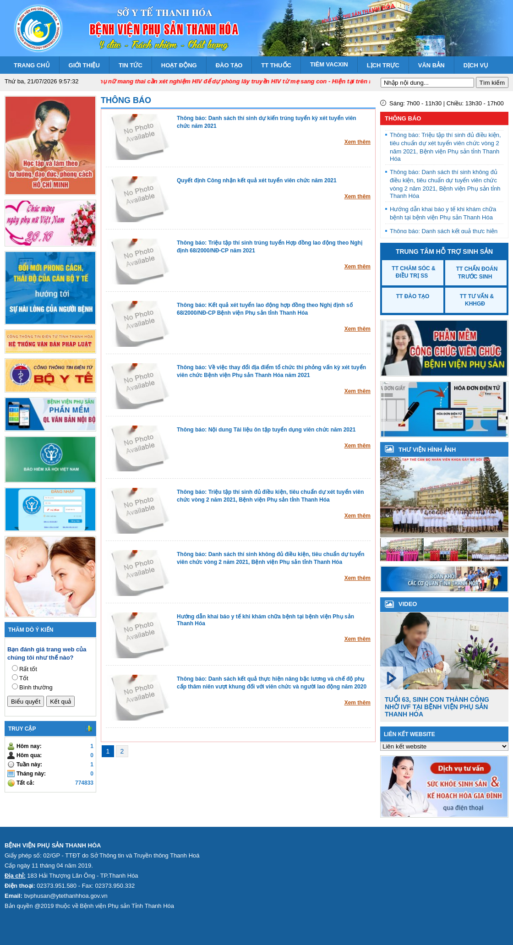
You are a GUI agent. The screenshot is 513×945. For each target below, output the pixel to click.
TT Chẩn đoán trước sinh (477, 273)
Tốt (23, 678)
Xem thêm (357, 142)
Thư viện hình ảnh (427, 449)
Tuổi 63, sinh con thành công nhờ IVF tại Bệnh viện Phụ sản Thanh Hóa (437, 707)
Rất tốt (28, 669)
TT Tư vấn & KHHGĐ (477, 300)
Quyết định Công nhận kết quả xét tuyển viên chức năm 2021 (257, 180)
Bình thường (36, 687)
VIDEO (407, 604)
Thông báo (126, 100)
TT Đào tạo (413, 296)
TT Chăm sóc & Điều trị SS (413, 272)
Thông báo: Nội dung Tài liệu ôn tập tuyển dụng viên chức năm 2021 (266, 429)
